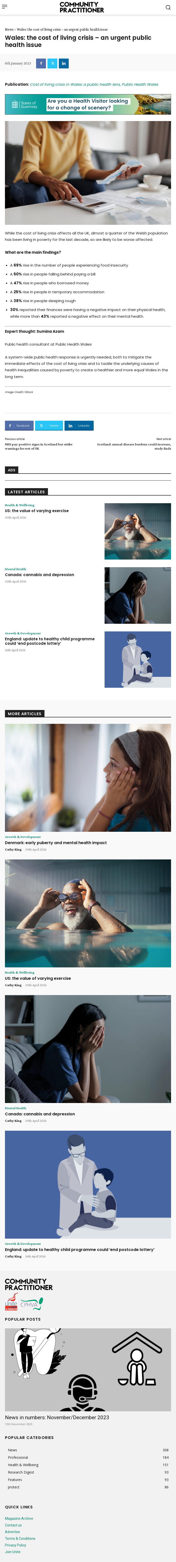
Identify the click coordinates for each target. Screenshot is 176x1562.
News (9, 29)
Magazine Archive (19, 1518)
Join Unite (13, 1552)
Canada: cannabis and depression (39, 574)
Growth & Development (23, 633)
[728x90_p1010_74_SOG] (88, 104)
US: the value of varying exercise (37, 510)
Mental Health (15, 569)
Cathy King (13, 849)
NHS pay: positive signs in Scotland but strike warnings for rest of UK (38, 446)
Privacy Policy (15, 1545)
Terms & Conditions (20, 1539)
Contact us (13, 1525)
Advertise (12, 1532)
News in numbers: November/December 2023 (57, 1417)
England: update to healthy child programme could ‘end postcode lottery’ (50, 641)
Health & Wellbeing (19, 505)
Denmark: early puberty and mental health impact (56, 843)
